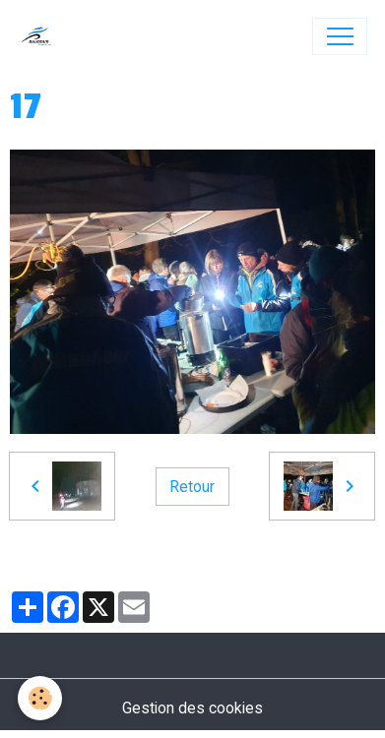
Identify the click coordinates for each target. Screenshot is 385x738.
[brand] (41, 36)
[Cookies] (40, 698)
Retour (192, 486)
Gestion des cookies (192, 708)
